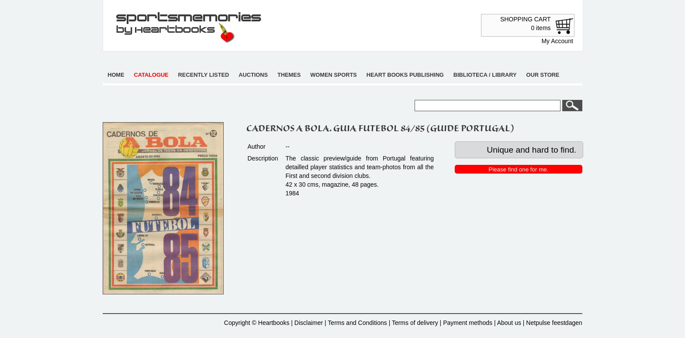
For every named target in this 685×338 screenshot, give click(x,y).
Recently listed (203, 75)
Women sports (333, 75)
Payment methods (467, 322)
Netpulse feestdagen (554, 322)
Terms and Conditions (357, 322)
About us (509, 322)
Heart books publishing (405, 75)
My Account (557, 41)
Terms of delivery (415, 322)
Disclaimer (308, 322)
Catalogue (151, 75)
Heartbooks (274, 322)
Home (115, 75)
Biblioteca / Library (485, 75)
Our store (543, 75)
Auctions (253, 75)
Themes (289, 75)
